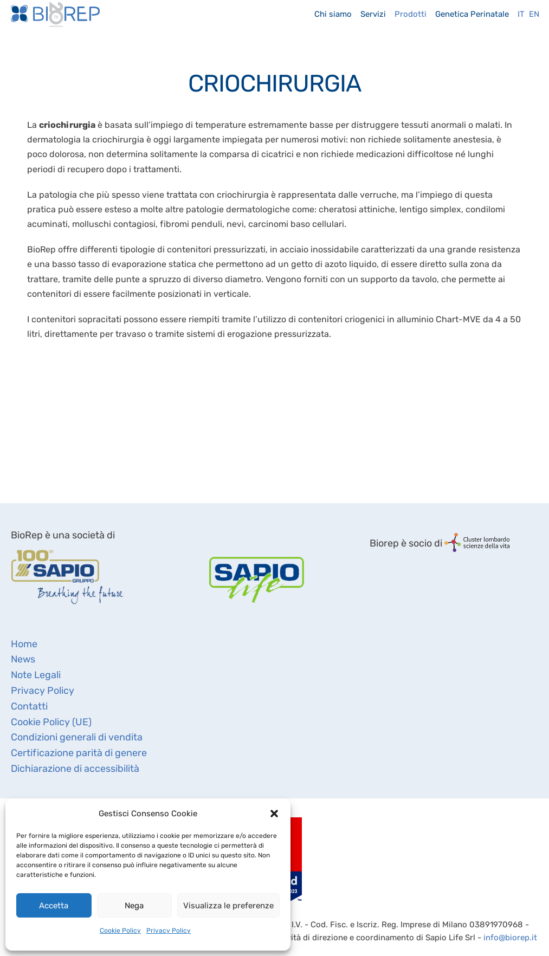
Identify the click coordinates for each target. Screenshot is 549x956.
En (534, 14)
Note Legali (36, 675)
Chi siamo (333, 14)
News (23, 659)
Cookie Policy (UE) (51, 722)
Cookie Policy (120, 930)
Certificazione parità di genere (79, 753)
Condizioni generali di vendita (77, 737)
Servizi (373, 14)
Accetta (53, 906)
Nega (134, 906)
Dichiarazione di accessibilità (75, 769)
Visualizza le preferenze (228, 906)
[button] (274, 813)
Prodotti (411, 14)
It (521, 14)
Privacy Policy (168, 930)
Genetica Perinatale (472, 14)
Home (24, 644)
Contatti (29, 706)
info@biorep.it (510, 937)
